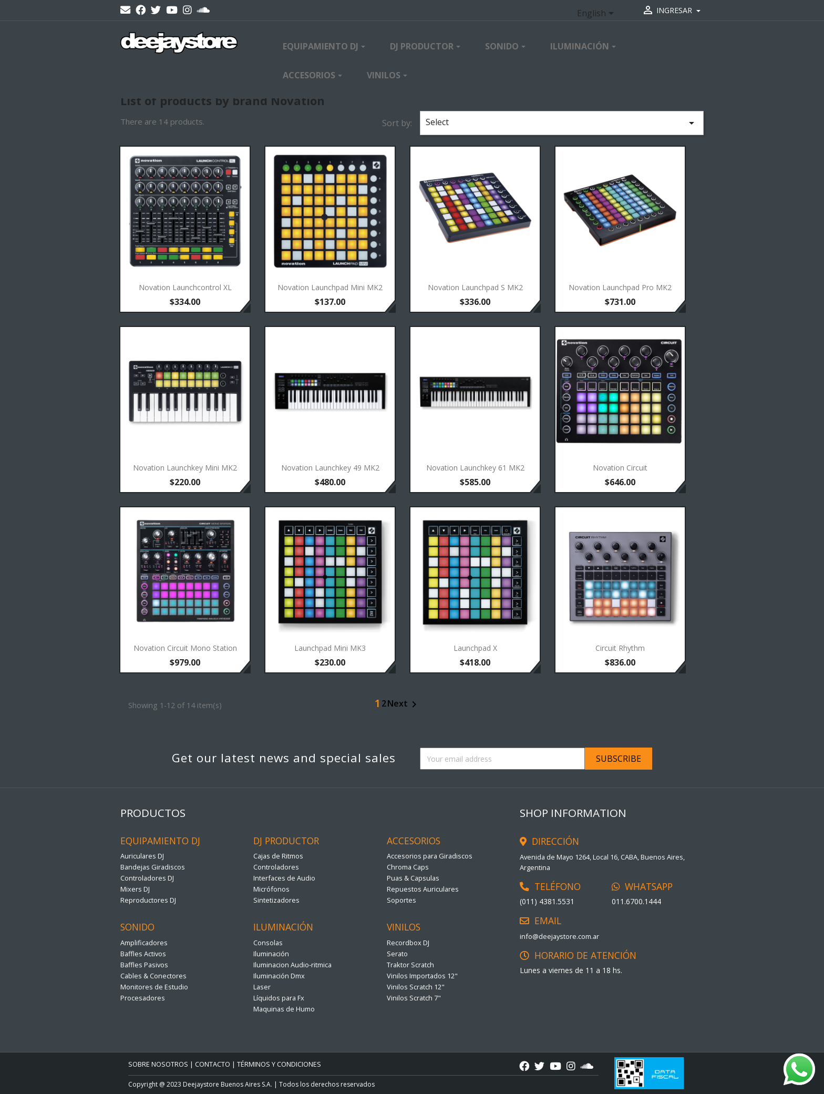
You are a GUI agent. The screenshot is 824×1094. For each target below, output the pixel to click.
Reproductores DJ (148, 900)
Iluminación (271, 953)
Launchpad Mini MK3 (330, 648)
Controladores (276, 867)
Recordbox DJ (408, 942)
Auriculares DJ (142, 856)
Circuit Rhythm (620, 648)
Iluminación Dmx (279, 975)
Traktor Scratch (410, 964)
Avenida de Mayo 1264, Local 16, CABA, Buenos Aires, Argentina (602, 862)
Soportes (401, 900)
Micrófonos (271, 889)
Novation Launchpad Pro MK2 (620, 287)
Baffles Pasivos (144, 964)
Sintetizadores (276, 900)
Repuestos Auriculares (423, 889)
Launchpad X (475, 648)
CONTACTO (212, 1064)
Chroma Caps (408, 867)
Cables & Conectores (153, 975)
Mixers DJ (135, 889)
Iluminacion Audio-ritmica (292, 964)
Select (562, 122)
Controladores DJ (147, 878)
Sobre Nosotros (158, 1064)
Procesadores (142, 998)
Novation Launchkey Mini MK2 (185, 468)
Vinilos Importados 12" (422, 975)
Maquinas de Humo (284, 1009)
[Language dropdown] (597, 14)
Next (403, 704)
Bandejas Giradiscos (152, 867)
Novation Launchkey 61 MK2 (475, 468)
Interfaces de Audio (284, 878)
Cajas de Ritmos (278, 856)
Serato (397, 953)
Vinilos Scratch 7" (414, 998)
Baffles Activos (143, 953)
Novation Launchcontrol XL (185, 287)
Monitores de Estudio (154, 986)
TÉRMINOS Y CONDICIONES (279, 1064)
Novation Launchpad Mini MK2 (330, 287)
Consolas (268, 942)
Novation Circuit (620, 468)
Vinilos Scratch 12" (416, 986)
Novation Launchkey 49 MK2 (330, 468)
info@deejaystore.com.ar (559, 936)
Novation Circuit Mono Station (185, 648)
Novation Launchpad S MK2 (475, 287)
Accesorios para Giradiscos (429, 856)
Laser (262, 986)
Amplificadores (144, 942)
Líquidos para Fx (278, 998)
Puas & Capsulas (413, 878)
